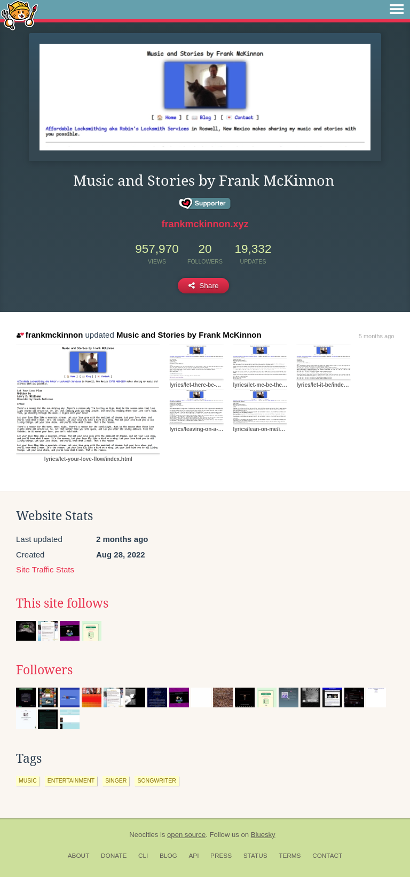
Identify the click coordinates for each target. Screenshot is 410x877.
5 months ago (377, 336)
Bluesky (263, 835)
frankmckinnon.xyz (204, 224)
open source (186, 835)
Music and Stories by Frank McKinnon (189, 334)
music (28, 780)
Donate (114, 855)
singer (116, 780)
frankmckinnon (50, 334)
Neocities (143, 835)
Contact (327, 855)
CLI (143, 855)
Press (221, 855)
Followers (44, 670)
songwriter (156, 780)
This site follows (62, 603)
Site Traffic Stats (45, 569)
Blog (168, 855)
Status (255, 855)
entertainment (71, 780)
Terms (290, 855)
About (79, 855)
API (193, 855)
